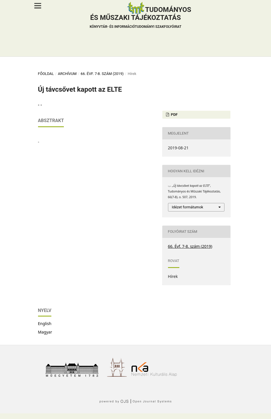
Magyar (45, 332)
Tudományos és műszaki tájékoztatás (140, 18)
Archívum (67, 74)
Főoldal (46, 74)
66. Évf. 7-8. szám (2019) (102, 74)
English (45, 323)
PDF (174, 114)
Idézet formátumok (187, 207)
